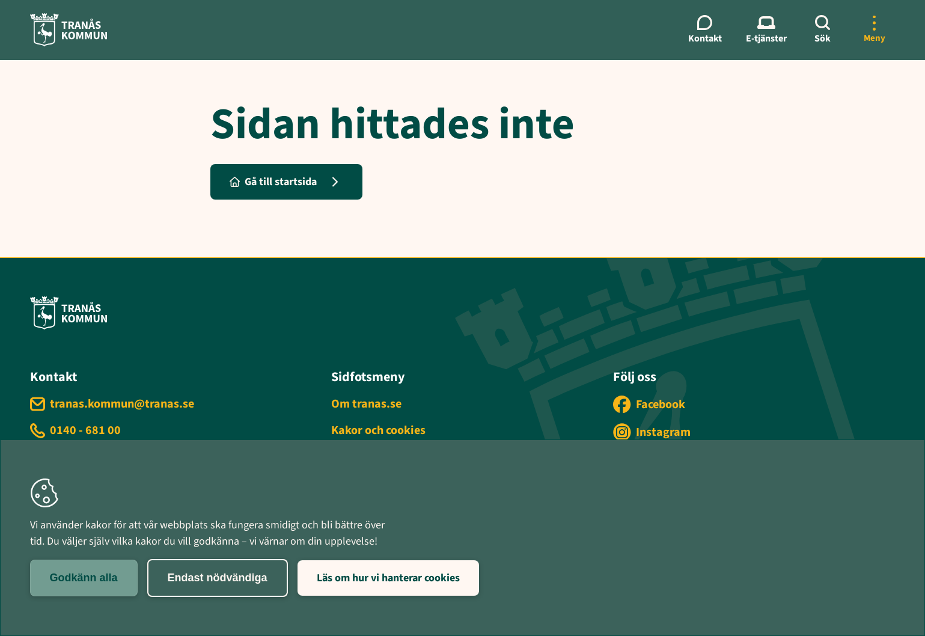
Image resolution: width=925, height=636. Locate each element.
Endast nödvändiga (217, 578)
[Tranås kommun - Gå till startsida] (68, 29)
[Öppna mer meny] (874, 30)
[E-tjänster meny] (766, 30)
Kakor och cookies (378, 430)
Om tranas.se (366, 404)
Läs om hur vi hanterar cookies (388, 578)
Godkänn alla (84, 578)
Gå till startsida (273, 181)
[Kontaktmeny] (705, 30)
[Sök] (823, 30)
